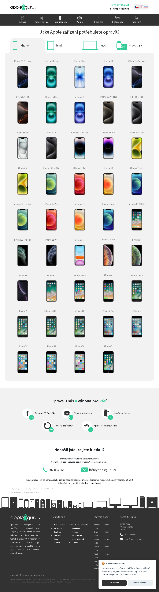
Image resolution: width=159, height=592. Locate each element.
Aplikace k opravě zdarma (105, 425)
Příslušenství (61, 22)
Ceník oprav (41, 22)
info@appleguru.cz (119, 8)
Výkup (80, 22)
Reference (117, 22)
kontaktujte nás (71, 461)
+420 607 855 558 (120, 5)
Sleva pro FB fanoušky (45, 413)
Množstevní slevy (122, 413)
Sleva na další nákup (64, 425)
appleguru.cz (38, 575)
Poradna (98, 22)
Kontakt (136, 22)
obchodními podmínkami (90, 483)
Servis (22, 22)
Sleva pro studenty (83, 413)
